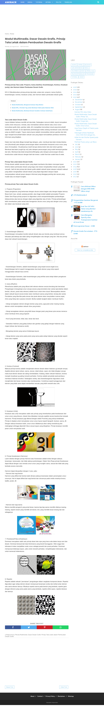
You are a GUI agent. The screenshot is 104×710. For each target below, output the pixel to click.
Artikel (48, 2)
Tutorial (39, 2)
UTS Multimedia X (80, 195)
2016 (75, 172)
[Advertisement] (52, 13)
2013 (75, 177)
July (76, 144)
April (76, 152)
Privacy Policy (50, 701)
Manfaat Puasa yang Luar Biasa (85, 142)
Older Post (64, 692)
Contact (39, 701)
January (78, 159)
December (79, 100)
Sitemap (73, 701)
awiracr (10, 2)
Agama (74, 65)
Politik (58, 2)
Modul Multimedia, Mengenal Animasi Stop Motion (27, 109)
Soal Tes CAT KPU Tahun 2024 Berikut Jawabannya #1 (88, 209)
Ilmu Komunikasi (77, 68)
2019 (75, 167)
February (78, 157)
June (76, 147)
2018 (75, 169)
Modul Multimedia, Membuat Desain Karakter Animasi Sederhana (32, 115)
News (83, 71)
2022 (75, 97)
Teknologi (81, 74)
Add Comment (24, 51)
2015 (75, 174)
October (78, 105)
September (79, 107)
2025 (75, 90)
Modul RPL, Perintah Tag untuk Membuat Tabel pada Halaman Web (33, 112)
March (77, 154)
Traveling (68, 2)
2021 (75, 162)
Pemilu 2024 (90, 71)
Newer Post (9, 692)
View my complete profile (85, 250)
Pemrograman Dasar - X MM (84, 226)
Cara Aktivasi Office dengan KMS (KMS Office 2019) (88, 189)
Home (22, 2)
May (76, 149)
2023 (75, 95)
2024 (75, 92)
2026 (75, 87)
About (30, 701)
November (79, 102)
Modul (30, 2)
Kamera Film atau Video (83, 112)
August (77, 109)
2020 (75, 164)
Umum (81, 77)
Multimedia (75, 71)
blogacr (88, 65)
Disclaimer (62, 701)
